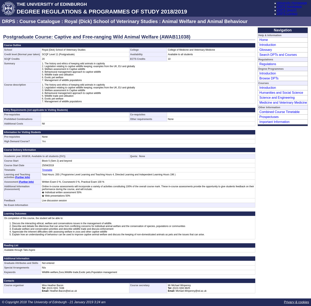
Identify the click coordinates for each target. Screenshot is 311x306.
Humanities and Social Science (281, 92)
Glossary (265, 49)
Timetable (47, 170)
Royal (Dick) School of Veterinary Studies (111, 21)
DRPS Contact (287, 13)
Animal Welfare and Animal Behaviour (205, 21)
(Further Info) (22, 177)
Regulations (267, 64)
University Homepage (292, 3)
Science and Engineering (277, 97)
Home (263, 40)
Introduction (267, 44)
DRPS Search (287, 10)
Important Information (274, 122)
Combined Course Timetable (279, 112)
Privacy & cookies (296, 302)
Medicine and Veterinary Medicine (283, 102)
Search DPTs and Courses (278, 54)
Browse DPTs (268, 78)
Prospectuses (269, 117)
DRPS (8, 21)
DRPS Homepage (289, 6)
